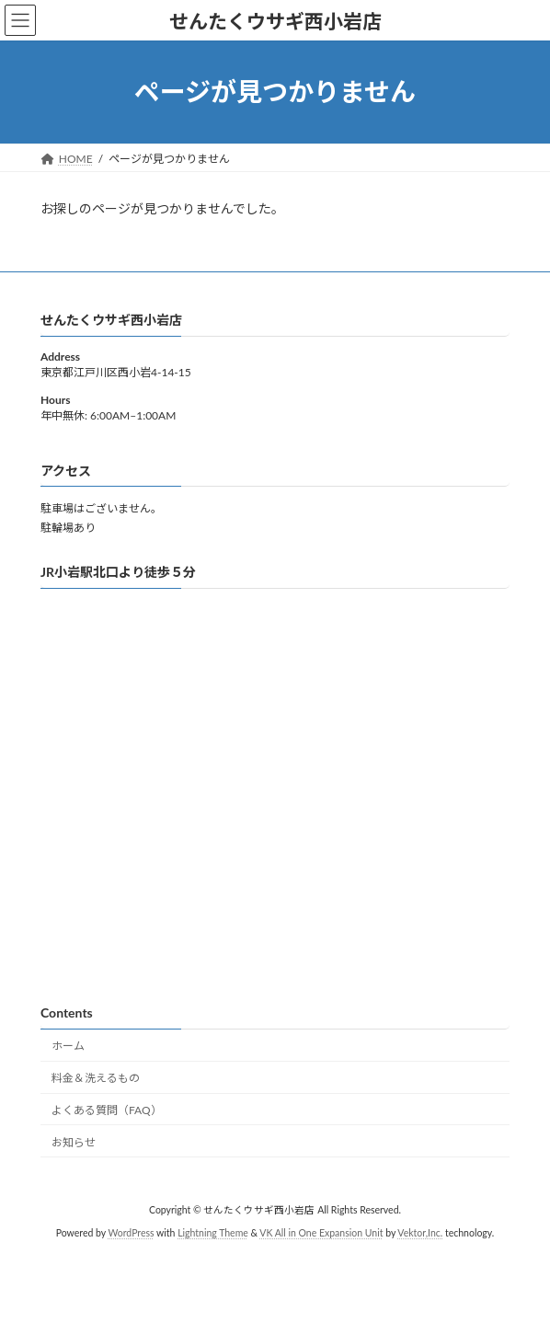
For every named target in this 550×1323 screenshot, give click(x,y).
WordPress (131, 1232)
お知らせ (74, 1142)
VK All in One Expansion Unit (321, 1232)
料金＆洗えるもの (96, 1078)
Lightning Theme (213, 1232)
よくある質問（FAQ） (107, 1110)
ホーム (68, 1046)
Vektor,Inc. (419, 1232)
